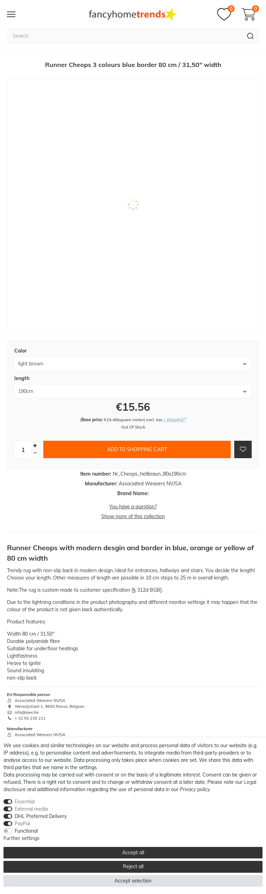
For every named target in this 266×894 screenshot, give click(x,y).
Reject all (133, 866)
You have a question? (133, 506)
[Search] (250, 36)
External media (31, 809)
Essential (25, 801)
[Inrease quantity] (34, 445)
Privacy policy (194, 789)
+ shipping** (174, 419)
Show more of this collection (133, 516)
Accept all (133, 852)
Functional (26, 831)
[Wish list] (226, 14)
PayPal (22, 823)
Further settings (21, 838)
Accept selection (133, 881)
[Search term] (124, 36)
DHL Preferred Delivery (41, 816)
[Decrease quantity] (34, 453)
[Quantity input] (23, 449)
